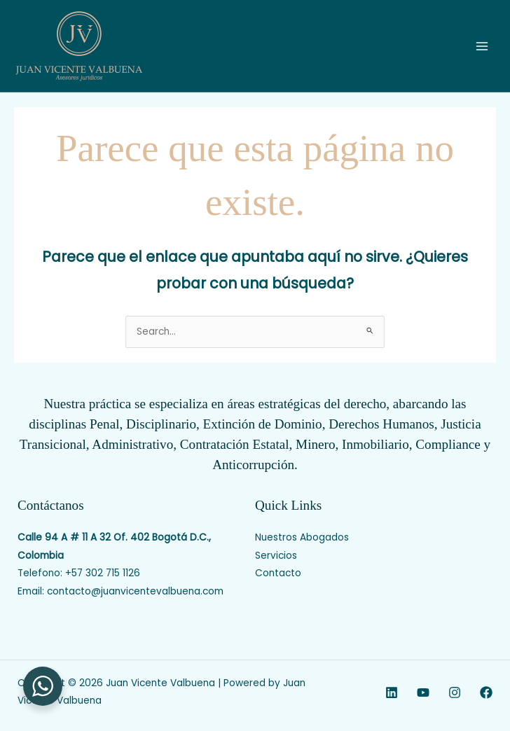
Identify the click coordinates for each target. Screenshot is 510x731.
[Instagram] (454, 692)
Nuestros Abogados (302, 537)
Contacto (278, 573)
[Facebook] (486, 692)
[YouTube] (423, 692)
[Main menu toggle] (482, 46)
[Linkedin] (391, 692)
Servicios (276, 555)
